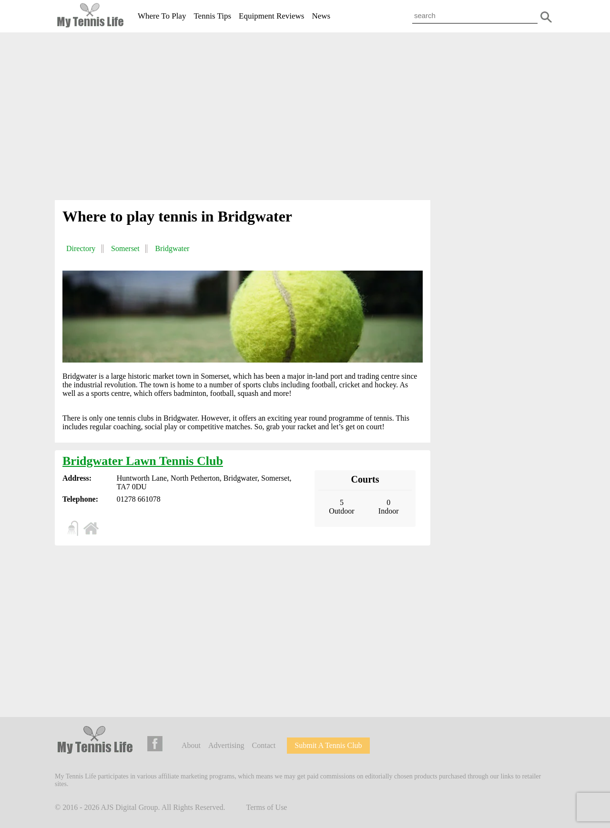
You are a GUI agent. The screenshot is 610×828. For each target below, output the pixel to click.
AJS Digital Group (129, 807)
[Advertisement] (305, 118)
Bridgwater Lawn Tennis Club (142, 461)
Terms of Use (266, 807)
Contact (264, 745)
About (191, 745)
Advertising (226, 745)
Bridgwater (172, 248)
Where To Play (162, 15)
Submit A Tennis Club (328, 745)
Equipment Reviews (271, 15)
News (321, 15)
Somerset (125, 248)
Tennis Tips (212, 15)
